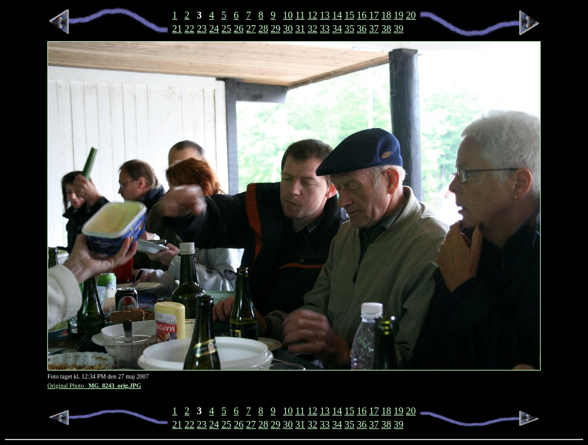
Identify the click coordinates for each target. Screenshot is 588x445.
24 (214, 28)
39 (398, 28)
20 (411, 15)
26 (239, 28)
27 (251, 28)
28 (263, 28)
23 (202, 28)
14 (337, 15)
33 (325, 28)
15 (349, 15)
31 (300, 28)
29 (275, 28)
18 (386, 15)
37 (374, 28)
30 (288, 28)
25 (226, 28)
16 (362, 15)
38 (386, 28)
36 (362, 28)
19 (398, 15)
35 (349, 28)
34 (337, 28)
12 (312, 15)
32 (312, 28)
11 (299, 15)
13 (325, 15)
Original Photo (94, 385)
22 (189, 28)
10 (288, 15)
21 (177, 28)
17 (374, 15)
